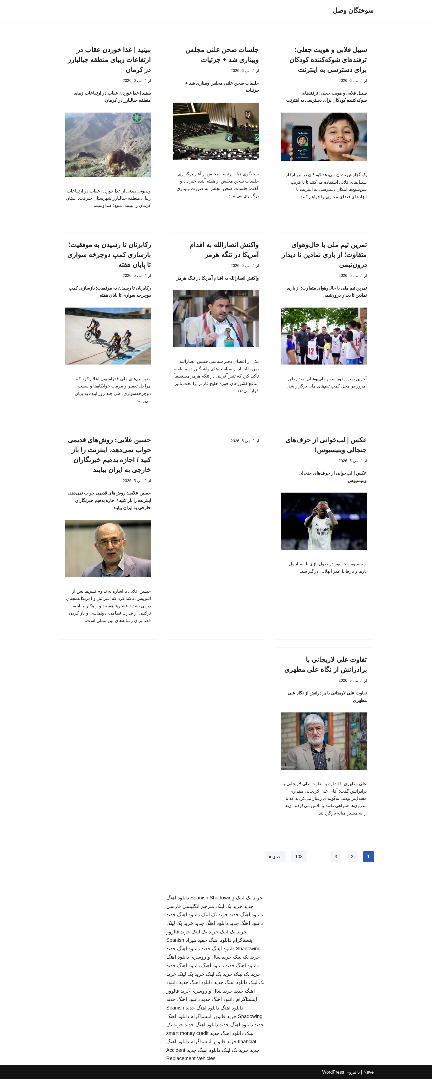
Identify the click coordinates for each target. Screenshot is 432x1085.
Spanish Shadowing (212, 903)
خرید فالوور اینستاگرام (213, 1022)
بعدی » (274, 862)
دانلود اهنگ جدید (183, 920)
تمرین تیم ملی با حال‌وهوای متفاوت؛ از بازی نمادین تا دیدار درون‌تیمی (324, 255)
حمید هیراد (196, 946)
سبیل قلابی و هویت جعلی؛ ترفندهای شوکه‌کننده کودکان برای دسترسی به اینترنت (328, 59)
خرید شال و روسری (211, 963)
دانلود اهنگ (220, 946)
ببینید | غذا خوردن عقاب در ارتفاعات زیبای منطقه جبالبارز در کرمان (109, 59)
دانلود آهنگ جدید (246, 920)
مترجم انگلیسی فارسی (190, 912)
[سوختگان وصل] (353, 10)
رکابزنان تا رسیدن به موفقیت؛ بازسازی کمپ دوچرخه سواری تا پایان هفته (109, 255)
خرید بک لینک (249, 903)
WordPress (333, 1078)
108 (298, 862)
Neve (368, 1078)
